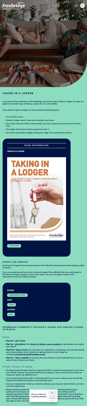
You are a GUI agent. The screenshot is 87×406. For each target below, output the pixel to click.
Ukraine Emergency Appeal (17, 295)
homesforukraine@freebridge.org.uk (30, 354)
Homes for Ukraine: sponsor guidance (45, 344)
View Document (14, 245)
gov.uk (11, 304)
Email (11, 314)
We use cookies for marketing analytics (39, 396)
